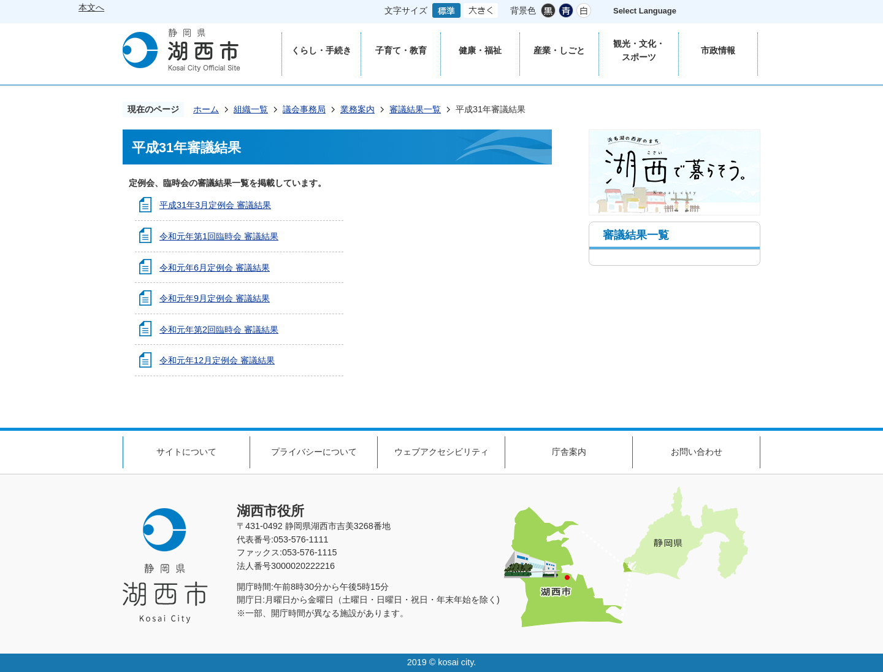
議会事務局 (304, 109)
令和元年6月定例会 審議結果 (214, 267)
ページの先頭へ (852, 407)
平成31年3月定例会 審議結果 (215, 205)
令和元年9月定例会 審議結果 (214, 298)
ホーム (206, 109)
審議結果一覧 (415, 109)
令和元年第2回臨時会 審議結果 (218, 329)
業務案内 (357, 109)
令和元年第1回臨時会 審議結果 (218, 236)
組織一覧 (251, 109)
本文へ (91, 7)
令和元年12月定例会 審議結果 (217, 360)
